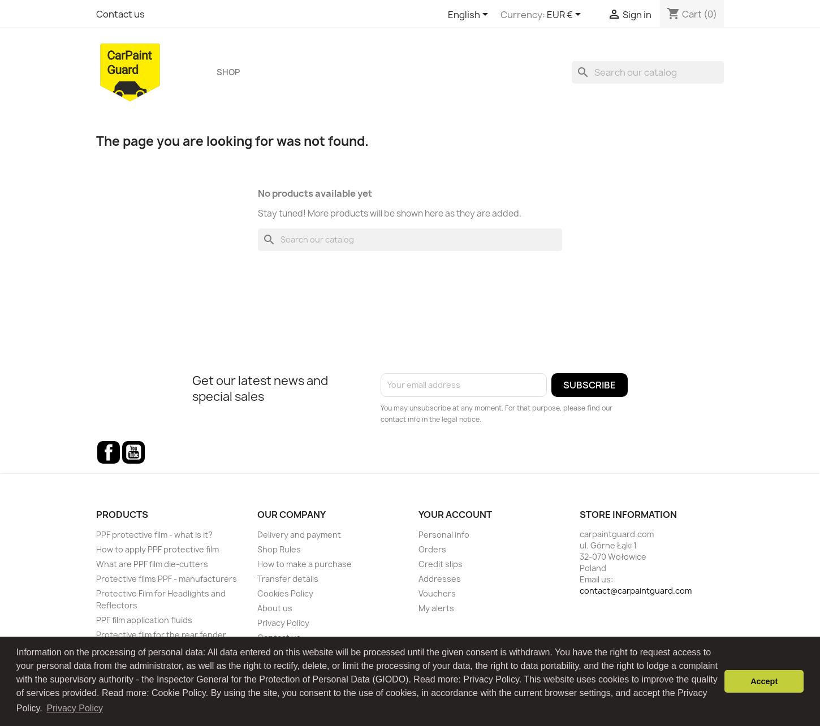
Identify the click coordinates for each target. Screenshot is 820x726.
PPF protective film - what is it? (154, 534)
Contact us (120, 14)
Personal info (443, 534)
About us (274, 608)
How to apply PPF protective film (157, 549)
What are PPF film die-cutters (152, 564)
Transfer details (287, 578)
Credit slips (440, 564)
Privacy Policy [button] (74, 708)
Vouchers (437, 593)
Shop (228, 72)
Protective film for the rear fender (161, 634)
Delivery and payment (299, 534)
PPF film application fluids (144, 620)
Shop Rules (279, 549)
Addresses (439, 578)
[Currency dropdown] (566, 15)
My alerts (436, 608)
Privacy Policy (283, 622)
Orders (432, 549)
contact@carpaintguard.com (636, 590)
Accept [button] (764, 681)
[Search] (648, 72)
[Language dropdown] (470, 15)
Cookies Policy (285, 593)
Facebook (108, 452)
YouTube (133, 452)
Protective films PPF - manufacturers (166, 578)
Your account (455, 514)
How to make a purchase (304, 564)
